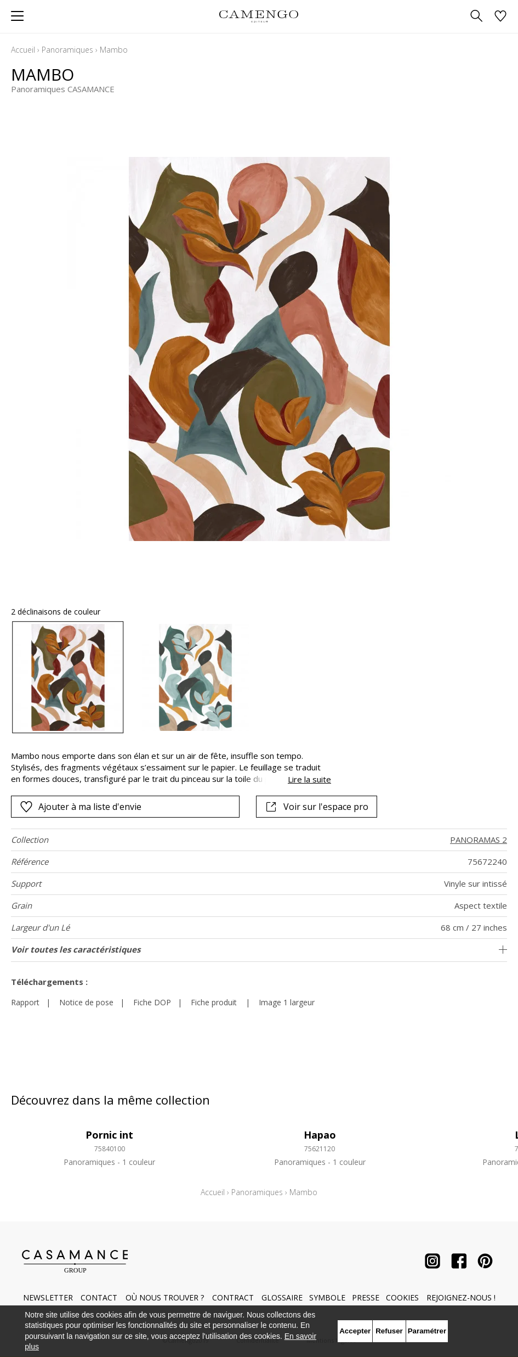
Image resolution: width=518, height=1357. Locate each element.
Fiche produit (214, 1002)
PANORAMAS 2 (478, 839)
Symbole (327, 1297)
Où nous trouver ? (165, 1297)
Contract (233, 1297)
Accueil (23, 49)
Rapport (25, 1002)
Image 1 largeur (287, 1002)
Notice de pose (86, 1002)
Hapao (320, 1134)
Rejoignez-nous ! (461, 1297)
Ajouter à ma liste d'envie (80, 806)
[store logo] (259, 16)
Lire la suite (309, 779)
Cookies (402, 1297)
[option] (68, 677)
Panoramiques (67, 49)
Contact (99, 1297)
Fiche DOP (152, 1002)
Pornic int (109, 1134)
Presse (365, 1297)
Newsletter (48, 1297)
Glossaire (282, 1297)
